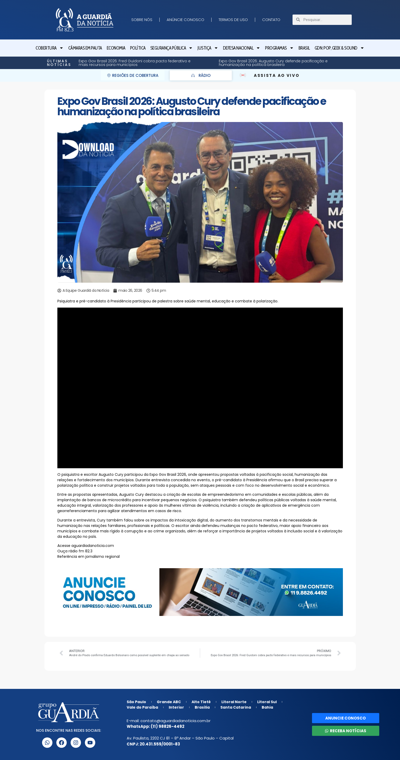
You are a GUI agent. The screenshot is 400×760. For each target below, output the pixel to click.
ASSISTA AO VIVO (277, 75)
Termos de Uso (233, 19)
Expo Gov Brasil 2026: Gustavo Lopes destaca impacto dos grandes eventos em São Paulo (251, 62)
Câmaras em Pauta (85, 48)
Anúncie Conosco (185, 19)
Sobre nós (141, 19)
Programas (279, 48)
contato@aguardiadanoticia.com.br (175, 720)
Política (138, 48)
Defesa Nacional (242, 48)
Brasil (304, 48)
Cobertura (50, 48)
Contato (271, 19)
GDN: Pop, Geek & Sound (339, 48)
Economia (116, 48)
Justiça (208, 48)
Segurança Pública (171, 48)
